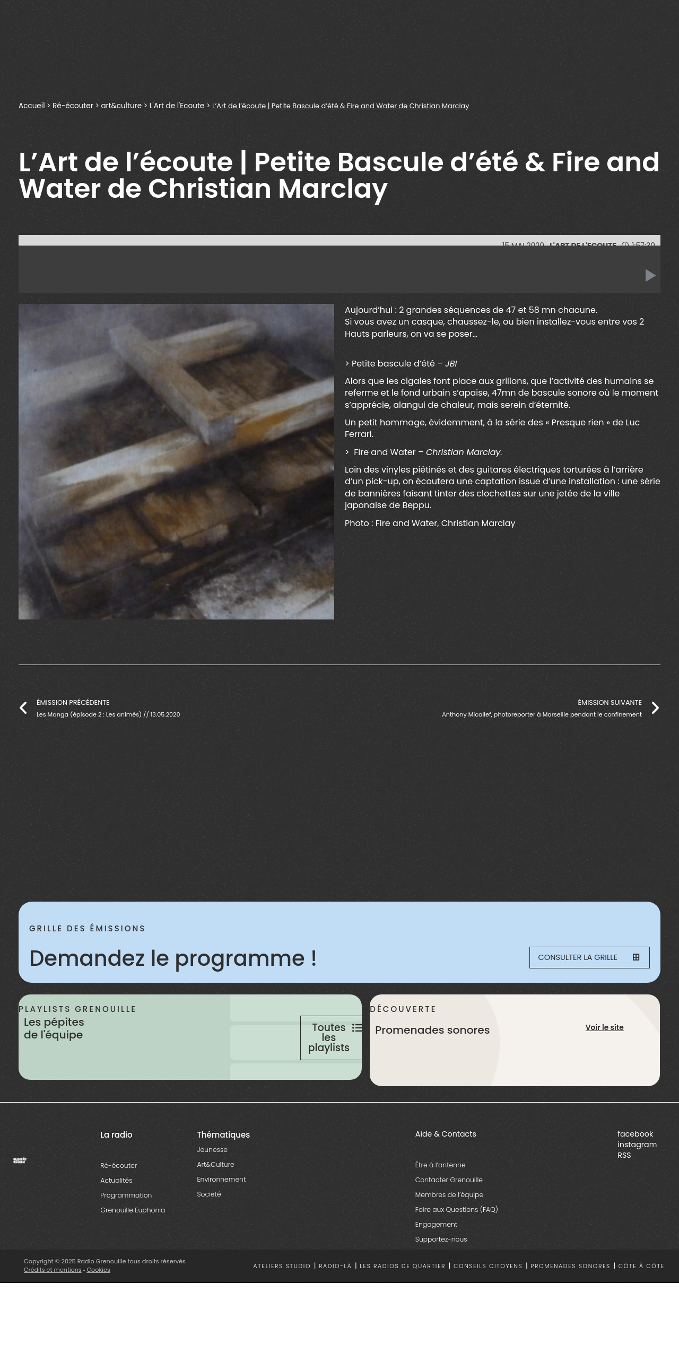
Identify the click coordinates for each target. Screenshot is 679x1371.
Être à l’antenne (440, 1201)
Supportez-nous (441, 1275)
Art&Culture (215, 1201)
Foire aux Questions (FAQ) (456, 1246)
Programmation (126, 1231)
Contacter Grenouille (449, 1216)
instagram (637, 1181)
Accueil (32, 106)
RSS (624, 1191)
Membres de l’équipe (449, 1231)
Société (209, 1230)
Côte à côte (642, 1303)
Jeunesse (212, 1186)
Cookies (99, 1306)
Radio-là (335, 1303)
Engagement (436, 1260)
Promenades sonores (570, 1303)
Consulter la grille (581, 958)
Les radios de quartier (403, 1303)
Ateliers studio (282, 1303)
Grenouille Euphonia (132, 1246)
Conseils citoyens (488, 1303)
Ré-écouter (73, 106)
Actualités (116, 1216)
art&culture (122, 106)
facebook (635, 1170)
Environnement (221, 1215)
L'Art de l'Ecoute (178, 106)
